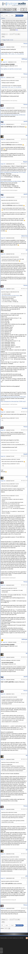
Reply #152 (3, 77)
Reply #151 (5, 62)
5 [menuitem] (10, 34)
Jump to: (2, 928)
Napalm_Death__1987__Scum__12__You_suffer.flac (12, 54)
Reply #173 (3, 878)
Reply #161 (3, 412)
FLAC (12, 15)
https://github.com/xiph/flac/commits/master (11, 69)
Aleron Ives (24, 236)
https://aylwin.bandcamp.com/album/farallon (11, 181)
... (8, 34)
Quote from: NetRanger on (10, 660)
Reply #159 (3, 254)
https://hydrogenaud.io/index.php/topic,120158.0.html (13, 114)
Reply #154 (3, 124)
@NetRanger (17, 277)
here (17, 30)
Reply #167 (3, 657)
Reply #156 (3, 163)
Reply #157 (3, 197)
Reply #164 (3, 480)
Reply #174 (3, 908)
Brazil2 (25, 454)
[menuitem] (3, 34)
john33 (25, 121)
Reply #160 (3, 288)
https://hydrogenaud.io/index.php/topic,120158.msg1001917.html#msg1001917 (14, 396)
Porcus (25, 43)
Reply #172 (3, 853)
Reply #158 (3, 238)
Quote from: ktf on (9, 200)
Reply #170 (3, 759)
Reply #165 (3, 585)
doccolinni (24, 408)
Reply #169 (3, 694)
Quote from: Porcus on (10, 80)
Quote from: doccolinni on (10, 459)
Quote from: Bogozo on (10, 291)
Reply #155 (3, 139)
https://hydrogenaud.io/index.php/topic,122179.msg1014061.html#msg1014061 (14, 172)
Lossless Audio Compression (6, 15)
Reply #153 (3, 108)
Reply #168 (3, 679)
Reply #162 (3, 430)
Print (3, 36)
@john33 (3, 274)
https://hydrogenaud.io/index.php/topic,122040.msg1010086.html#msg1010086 (14, 401)
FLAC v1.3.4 (19, 15)
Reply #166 (5, 642)
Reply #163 (3, 456)
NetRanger (24, 59)
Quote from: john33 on (10, 142)
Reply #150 (3, 47)
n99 (26, 876)
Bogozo (25, 161)
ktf (26, 135)
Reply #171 (3, 809)
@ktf (8, 110)
